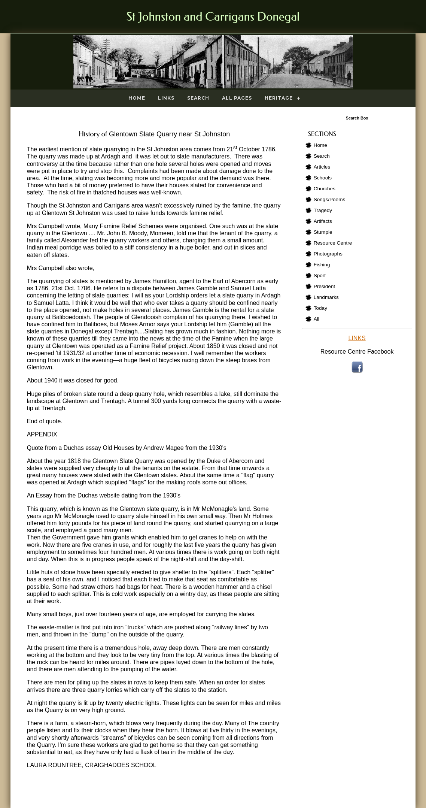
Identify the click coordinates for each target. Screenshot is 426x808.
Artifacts (323, 221)
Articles (322, 167)
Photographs (328, 254)
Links (166, 98)
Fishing (322, 264)
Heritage (279, 98)
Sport (320, 275)
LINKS (356, 338)
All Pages (237, 98)
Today (320, 308)
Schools (323, 178)
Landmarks (326, 297)
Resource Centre (333, 243)
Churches (324, 188)
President (324, 286)
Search (198, 98)
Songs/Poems (330, 199)
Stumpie (323, 232)
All (316, 319)
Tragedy (323, 210)
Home (136, 98)
